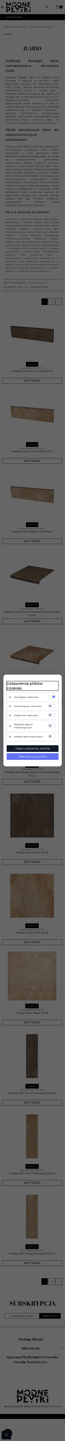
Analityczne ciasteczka (26, 715)
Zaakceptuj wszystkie (33, 756)
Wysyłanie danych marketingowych (23, 726)
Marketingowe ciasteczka (27, 706)
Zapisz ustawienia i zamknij (32, 748)
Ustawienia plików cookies (25, 686)
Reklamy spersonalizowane (28, 736)
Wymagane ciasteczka (26, 697)
